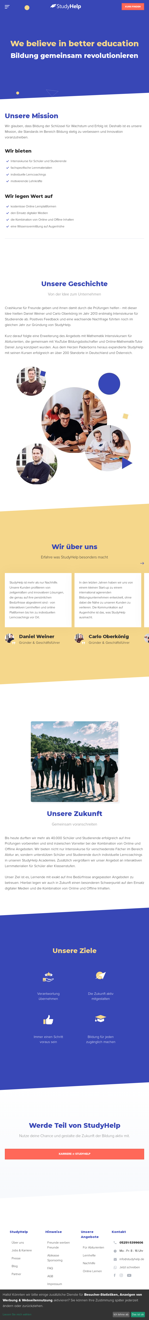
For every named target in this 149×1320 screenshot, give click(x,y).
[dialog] (74, 1304)
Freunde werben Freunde (58, 1245)
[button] (142, 563)
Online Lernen (92, 1271)
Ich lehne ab (121, 1314)
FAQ (50, 1268)
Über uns (18, 1243)
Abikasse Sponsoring (54, 1258)
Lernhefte (89, 1255)
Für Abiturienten (93, 1247)
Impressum (54, 1284)
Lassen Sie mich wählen (17, 1314)
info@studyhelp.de (129, 1259)
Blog (15, 1266)
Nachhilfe (89, 1263)
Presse (16, 1258)
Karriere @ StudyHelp (74, 1154)
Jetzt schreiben (127, 1267)
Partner (16, 1274)
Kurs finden (133, 6)
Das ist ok (138, 1314)
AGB (50, 1276)
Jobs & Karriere (22, 1250)
